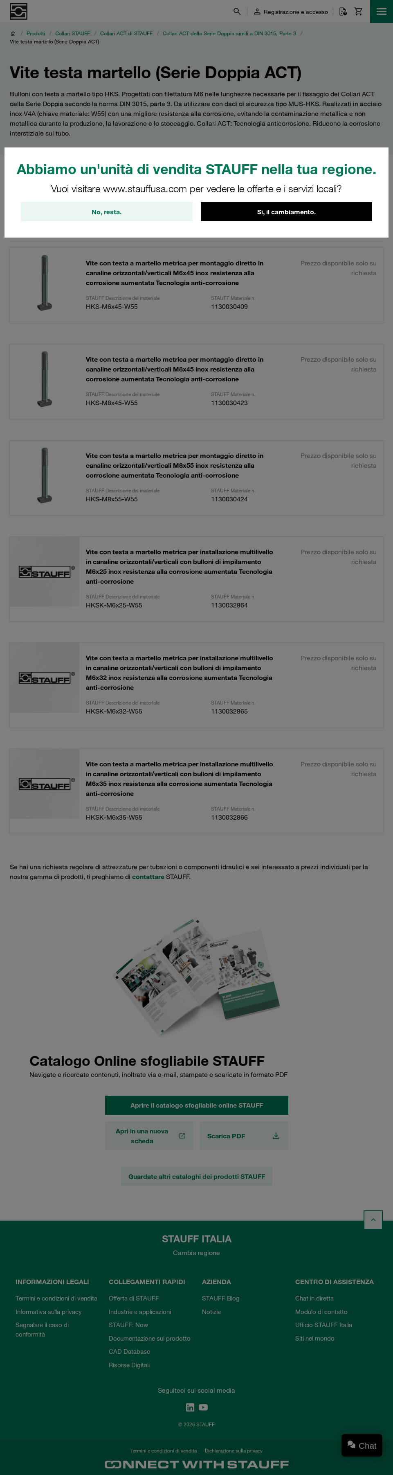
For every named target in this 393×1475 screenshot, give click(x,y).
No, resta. (106, 212)
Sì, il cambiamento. (286, 212)
